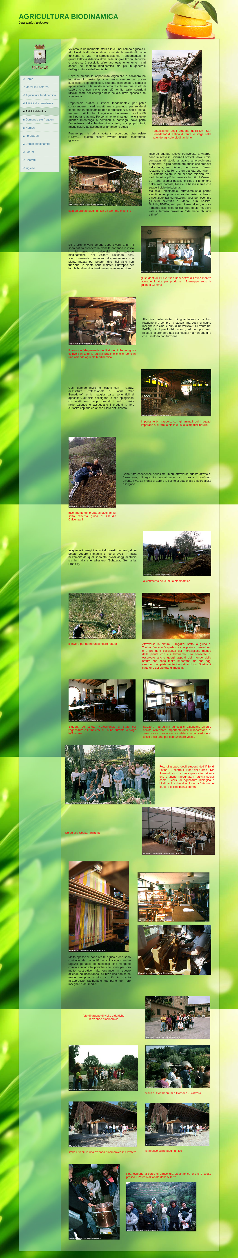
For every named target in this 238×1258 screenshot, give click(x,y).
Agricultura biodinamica (41, 95)
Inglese (30, 168)
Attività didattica (36, 111)
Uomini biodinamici (38, 143)
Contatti (31, 160)
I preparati (32, 135)
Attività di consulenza (39, 103)
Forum (30, 152)
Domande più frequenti (40, 119)
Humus (30, 127)
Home (29, 79)
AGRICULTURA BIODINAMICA (68, 16)
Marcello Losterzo (37, 87)
